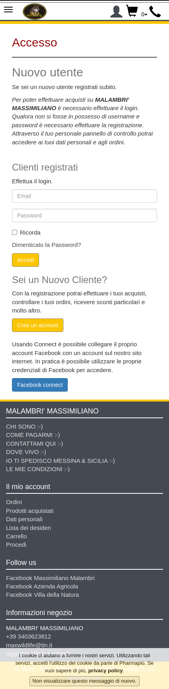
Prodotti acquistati (29, 510)
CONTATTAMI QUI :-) (34, 443)
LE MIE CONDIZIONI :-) (38, 469)
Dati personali (24, 519)
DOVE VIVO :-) (26, 451)
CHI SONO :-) (24, 426)
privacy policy (105, 673)
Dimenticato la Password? (46, 244)
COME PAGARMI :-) (33, 434)
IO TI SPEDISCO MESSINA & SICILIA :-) (60, 460)
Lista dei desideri (28, 527)
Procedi (16, 544)
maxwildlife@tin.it (29, 645)
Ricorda (26, 232)
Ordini (14, 502)
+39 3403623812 (28, 636)
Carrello (16, 536)
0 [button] (137, 9)
